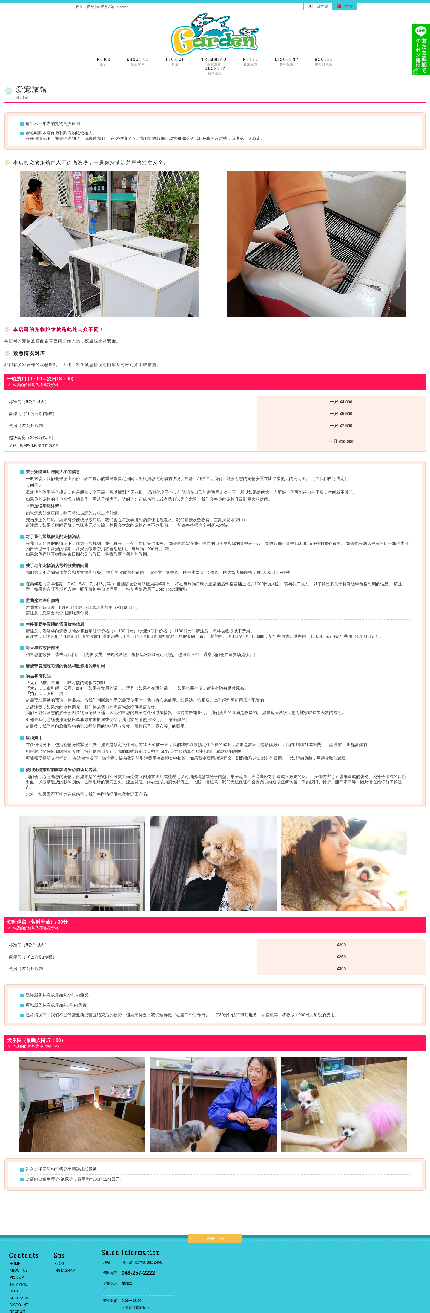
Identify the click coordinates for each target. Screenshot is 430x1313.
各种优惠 (287, 62)
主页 (103, 62)
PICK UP (17, 1277)
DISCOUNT (19, 1305)
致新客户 (138, 62)
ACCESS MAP (21, 1298)
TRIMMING (19, 1284)
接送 (175, 62)
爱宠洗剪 (214, 62)
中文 (349, 6)
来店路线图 (324, 62)
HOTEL (16, 1291)
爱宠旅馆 (250, 62)
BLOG (59, 1264)
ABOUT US (19, 1270)
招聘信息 (215, 71)
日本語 (322, 6)
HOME (15, 1264)
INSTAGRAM (64, 1270)
